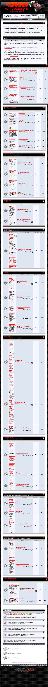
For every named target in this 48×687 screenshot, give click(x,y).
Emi (19, 210)
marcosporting (20, 524)
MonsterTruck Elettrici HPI (12, 460)
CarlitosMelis (21, 308)
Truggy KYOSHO (11, 403)
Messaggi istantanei (23, 23)
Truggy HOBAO (10, 408)
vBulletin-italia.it (30, 670)
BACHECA (7, 65)
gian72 (18, 473)
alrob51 (22, 589)
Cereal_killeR (21, 316)
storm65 (20, 163)
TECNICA (6, 272)
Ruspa (20, 250)
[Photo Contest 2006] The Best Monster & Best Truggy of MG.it (12, 255)
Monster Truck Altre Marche (11, 381)
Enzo (18, 502)
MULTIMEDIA (7, 200)
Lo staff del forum (30, 643)
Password (28, 17)
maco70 (18, 512)
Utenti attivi (6, 612)
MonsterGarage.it (24, 71)
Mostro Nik (23, 97)
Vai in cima (44, 665)
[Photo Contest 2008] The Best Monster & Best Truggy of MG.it (13, 265)
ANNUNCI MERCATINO (10, 578)
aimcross (21, 193)
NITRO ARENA (8, 336)
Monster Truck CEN (10, 367)
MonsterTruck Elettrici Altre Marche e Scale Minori (12, 464)
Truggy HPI (10, 401)
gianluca (21, 184)
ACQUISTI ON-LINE (9, 537)
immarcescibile (23, 140)
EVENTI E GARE (8, 154)
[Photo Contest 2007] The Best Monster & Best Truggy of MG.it (13, 260)
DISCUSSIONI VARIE (10, 107)
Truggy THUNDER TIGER (11, 419)
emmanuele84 (20, 454)
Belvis (21, 121)
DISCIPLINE (7, 494)
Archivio (39, 665)
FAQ (10, 19)
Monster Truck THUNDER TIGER (11, 372)
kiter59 (23, 641)
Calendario (31, 19)
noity (19, 282)
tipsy (20, 173)
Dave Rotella (22, 114)
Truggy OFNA (10, 396)
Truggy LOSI (10, 398)
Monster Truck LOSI (10, 364)
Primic (17, 361)
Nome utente (28, 15)
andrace (18, 403)
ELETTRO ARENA (8, 437)
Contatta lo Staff (24, 665)
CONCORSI (7, 229)
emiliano (20, 327)
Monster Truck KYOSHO (11, 376)
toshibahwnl (23, 88)
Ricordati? (42, 15)
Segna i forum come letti (19, 643)
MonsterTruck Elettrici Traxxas (12, 457)
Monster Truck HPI (11, 360)
